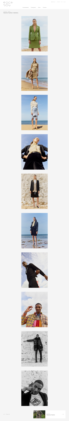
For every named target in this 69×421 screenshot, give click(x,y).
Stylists (39, 7)
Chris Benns (5, 11)
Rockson (8, 4)
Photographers (33, 7)
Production (44, 7)
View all (6, 414)
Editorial (9, 11)
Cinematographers (26, 7)
